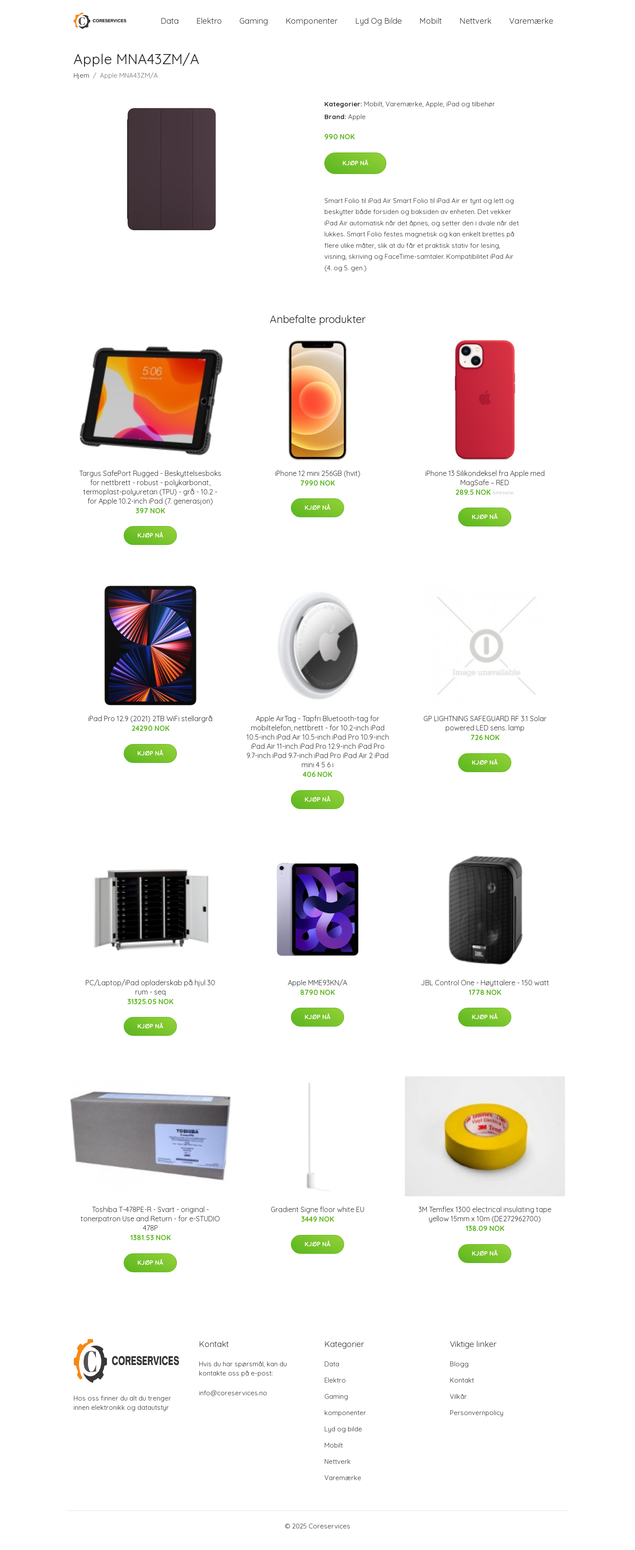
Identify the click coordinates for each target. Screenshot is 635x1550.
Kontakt (462, 1389)
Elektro (209, 25)
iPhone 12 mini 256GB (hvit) (317, 482)
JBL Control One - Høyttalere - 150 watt (485, 991)
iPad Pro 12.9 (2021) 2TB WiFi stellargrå (150, 727)
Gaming (253, 25)
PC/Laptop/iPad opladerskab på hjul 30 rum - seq (150, 996)
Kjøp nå (355, 172)
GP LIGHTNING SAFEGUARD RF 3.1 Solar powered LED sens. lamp (485, 732)
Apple (434, 113)
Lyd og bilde (378, 25)
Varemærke (531, 25)
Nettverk (475, 25)
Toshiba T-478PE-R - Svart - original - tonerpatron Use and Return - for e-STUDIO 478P (150, 1227)
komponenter (312, 25)
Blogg (459, 1373)
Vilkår (458, 1405)
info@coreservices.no (233, 1402)
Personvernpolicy (476, 1421)
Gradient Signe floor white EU (317, 1218)
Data (170, 25)
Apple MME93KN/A (317, 991)
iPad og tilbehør (470, 113)
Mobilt (430, 25)
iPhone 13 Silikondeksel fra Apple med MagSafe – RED (485, 487)
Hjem (81, 84)
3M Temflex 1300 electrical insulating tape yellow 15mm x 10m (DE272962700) (484, 1223)
